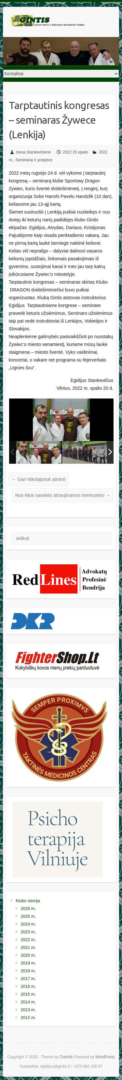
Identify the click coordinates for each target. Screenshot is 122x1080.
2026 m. (28, 908)
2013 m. (28, 1009)
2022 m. (28, 939)
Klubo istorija (28, 900)
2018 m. (28, 970)
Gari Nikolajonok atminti (39, 479)
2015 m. (28, 994)
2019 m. (28, 963)
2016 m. (28, 986)
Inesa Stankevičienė (33, 152)
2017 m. (28, 978)
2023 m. (28, 931)
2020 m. (28, 955)
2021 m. (28, 947)
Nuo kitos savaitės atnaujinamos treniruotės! (63, 495)
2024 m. (28, 924)
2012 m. (28, 1017)
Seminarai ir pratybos (34, 160)
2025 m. (28, 916)
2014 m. (28, 1002)
